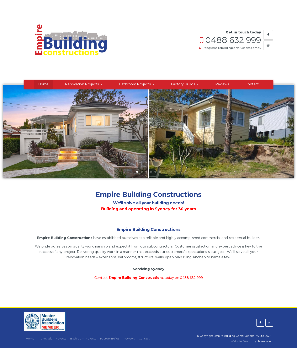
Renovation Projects (82, 84)
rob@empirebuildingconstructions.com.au (232, 47)
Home (43, 84)
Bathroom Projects (135, 84)
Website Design (241, 341)
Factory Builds (183, 84)
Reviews (222, 84)
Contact (252, 84)
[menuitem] (30, 338)
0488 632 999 (233, 40)
